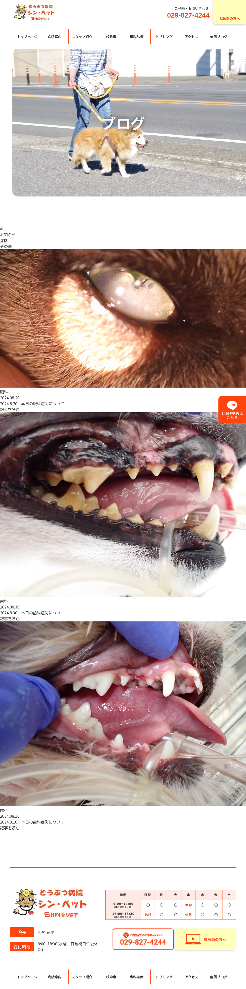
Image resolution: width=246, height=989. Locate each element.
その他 (6, 246)
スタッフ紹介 (82, 36)
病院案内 (55, 36)
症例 (4, 240)
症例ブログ (218, 36)
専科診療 (137, 36)
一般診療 (109, 36)
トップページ (27, 36)
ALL (3, 229)
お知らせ (8, 234)
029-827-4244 (188, 15)
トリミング (164, 36)
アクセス (191, 36)
